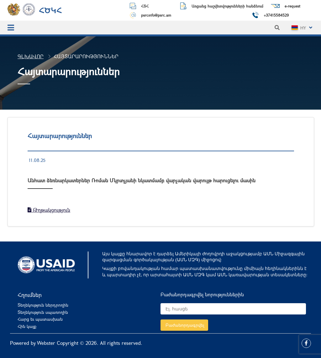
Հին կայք (27, 326)
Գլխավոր (31, 56)
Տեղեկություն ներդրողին (43, 305)
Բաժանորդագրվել (185, 325)
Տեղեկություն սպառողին (43, 312)
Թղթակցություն (49, 209)
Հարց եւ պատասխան (40, 319)
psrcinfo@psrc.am (156, 15)
